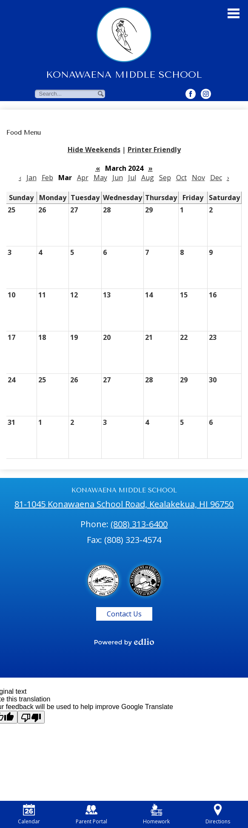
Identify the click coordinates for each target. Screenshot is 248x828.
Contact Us (124, 614)
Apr (82, 177)
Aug (147, 177)
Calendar (29, 814)
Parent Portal (91, 814)
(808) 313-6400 (139, 524)
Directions (217, 814)
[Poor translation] (31, 717)
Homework (156, 814)
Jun (117, 177)
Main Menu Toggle (233, 13)
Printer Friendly (154, 149)
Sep (165, 177)
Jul (132, 177)
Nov (198, 177)
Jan (31, 177)
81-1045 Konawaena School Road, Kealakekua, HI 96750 (124, 504)
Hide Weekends (94, 149)
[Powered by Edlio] (124, 642)
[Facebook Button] (190, 94)
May (100, 177)
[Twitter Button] (206, 94)
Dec (216, 177)
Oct (181, 177)
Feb (47, 177)
